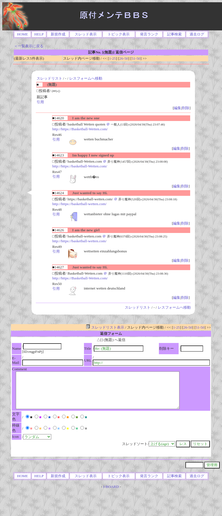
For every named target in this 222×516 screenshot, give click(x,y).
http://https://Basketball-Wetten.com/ (80, 129)
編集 (177, 108)
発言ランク (149, 34)
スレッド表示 (86, 34)
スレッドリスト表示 (105, 327)
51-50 (136, 58)
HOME (22, 34)
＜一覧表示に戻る (28, 46)
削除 (185, 108)
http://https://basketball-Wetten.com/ (79, 166)
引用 (40, 102)
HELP (39, 34)
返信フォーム (111, 333)
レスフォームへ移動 (85, 78)
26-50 (123, 58)
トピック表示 (119, 34)
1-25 (112, 58)
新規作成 (58, 34)
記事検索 (174, 34)
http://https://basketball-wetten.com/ (79, 204)
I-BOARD (111, 486)
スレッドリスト (49, 78)
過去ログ (197, 34)
